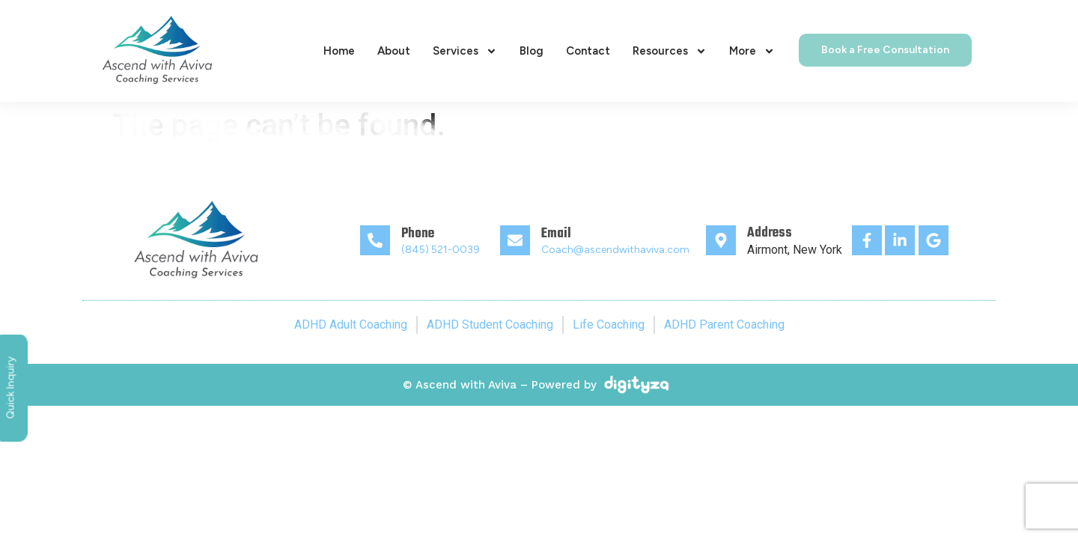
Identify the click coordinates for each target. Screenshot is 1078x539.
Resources (670, 51)
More (752, 51)
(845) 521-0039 (440, 249)
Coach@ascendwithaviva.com (615, 249)
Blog (531, 51)
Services (465, 51)
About (393, 51)
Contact (588, 51)
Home (339, 51)
